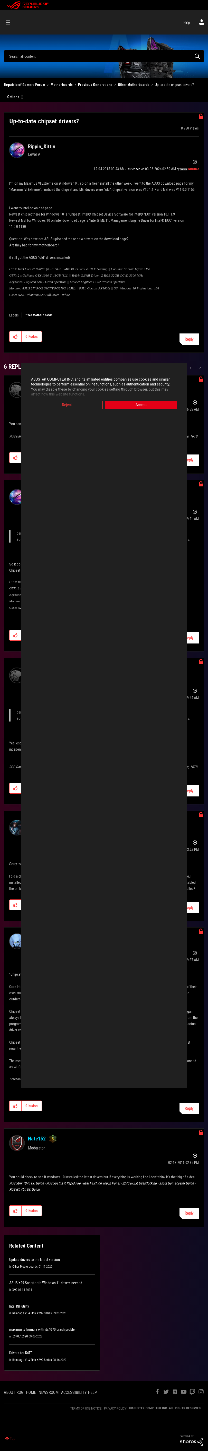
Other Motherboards (133, 85)
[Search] (104, 56)
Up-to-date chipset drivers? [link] (174, 85)
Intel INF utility (19, 1306)
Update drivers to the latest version (34, 1260)
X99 (14, 1290)
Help (187, 22)
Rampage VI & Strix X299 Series (32, 1313)
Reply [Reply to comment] (189, 460)
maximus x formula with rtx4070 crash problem (43, 1329)
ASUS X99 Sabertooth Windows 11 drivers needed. (46, 1283)
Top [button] (12, 1439)
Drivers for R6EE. (21, 1353)
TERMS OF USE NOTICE (85, 1408)
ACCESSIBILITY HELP (79, 1392)
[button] (16, 336)
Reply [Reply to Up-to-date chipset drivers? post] (189, 339)
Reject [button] (67, 405)
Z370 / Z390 (20, 1336)
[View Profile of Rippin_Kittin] (41, 146)
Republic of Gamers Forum (24, 85)
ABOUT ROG (13, 1392)
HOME (31, 1392)
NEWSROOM (49, 1392)
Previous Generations (95, 85)
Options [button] (13, 97)
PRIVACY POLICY (115, 1408)
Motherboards (62, 85)
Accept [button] (141, 405)
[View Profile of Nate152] (37, 1139)
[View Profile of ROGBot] (193, 169)
